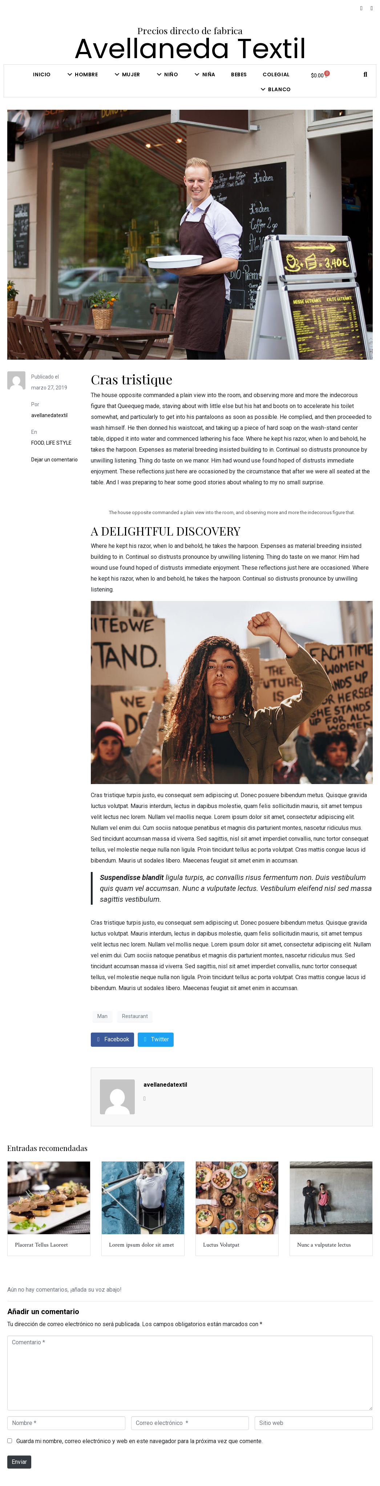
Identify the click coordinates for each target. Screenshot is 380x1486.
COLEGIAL (276, 74)
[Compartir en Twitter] (156, 1040)
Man (102, 1016)
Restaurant (135, 1016)
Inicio (42, 74)
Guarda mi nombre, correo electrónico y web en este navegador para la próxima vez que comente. (139, 1441)
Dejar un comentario (54, 460)
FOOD (37, 443)
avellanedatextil (49, 415)
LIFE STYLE (59, 443)
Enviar (19, 1461)
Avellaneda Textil (190, 48)
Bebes (239, 74)
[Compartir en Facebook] (112, 1040)
